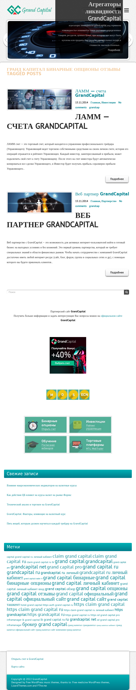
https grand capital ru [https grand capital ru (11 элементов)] (77, 615)
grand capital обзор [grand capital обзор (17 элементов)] (60, 588)
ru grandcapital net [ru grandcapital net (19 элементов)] (81, 619)
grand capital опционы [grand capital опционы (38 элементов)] (102, 588)
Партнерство (108, 201)
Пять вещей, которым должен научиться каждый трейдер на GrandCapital (47, 523)
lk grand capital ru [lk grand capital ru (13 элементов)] (53, 619)
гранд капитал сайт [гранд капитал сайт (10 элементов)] (45, 629)
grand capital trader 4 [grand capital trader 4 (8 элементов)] (33, 578)
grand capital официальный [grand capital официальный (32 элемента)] (85, 593)
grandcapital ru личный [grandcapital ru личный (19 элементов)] (59, 572)
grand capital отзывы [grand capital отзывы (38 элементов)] (31, 593)
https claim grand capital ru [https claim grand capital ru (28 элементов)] (35, 609)
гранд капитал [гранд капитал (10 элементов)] (75, 625)
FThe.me (42, 685)
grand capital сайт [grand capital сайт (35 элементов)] (86, 599)
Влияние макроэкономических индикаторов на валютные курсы (42, 485)
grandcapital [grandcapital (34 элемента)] (99, 561)
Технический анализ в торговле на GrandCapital (33, 504)
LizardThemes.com (21, 685)
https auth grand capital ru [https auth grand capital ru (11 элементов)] (58, 605)
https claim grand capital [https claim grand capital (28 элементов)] (99, 604)
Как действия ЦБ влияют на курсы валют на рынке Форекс (39, 495)
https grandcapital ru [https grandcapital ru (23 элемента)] (46, 614)
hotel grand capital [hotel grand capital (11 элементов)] (31, 605)
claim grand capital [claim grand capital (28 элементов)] (72, 556)
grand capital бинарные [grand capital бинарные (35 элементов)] (69, 577)
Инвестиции (108, 102)
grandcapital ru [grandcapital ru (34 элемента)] (23, 572)
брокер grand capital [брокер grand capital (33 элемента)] (44, 624)
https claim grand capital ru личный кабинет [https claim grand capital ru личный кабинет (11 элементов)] (89, 610)
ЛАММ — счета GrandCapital (90, 93)
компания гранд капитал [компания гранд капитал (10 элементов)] (68, 629)
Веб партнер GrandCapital (102, 193)
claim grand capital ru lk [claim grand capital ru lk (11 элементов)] (40, 562)
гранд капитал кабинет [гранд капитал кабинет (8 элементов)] (105, 625)
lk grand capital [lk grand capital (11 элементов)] (31, 619)
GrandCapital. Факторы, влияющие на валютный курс (36, 514)
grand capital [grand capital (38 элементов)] (70, 561)
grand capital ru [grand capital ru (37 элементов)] (100, 566)
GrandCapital (39, 679)
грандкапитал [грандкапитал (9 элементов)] (89, 625)
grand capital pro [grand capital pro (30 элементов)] (64, 567)
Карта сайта (17, 666)
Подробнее (114, 50)
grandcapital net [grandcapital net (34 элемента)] (28, 566)
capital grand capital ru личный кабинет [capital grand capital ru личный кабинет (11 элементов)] (29, 556)
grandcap (94, 107)
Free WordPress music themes (42, 682)
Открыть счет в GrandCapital (27, 659)
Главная (95, 102)
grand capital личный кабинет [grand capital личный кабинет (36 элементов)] (85, 582)
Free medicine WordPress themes (90, 682)
